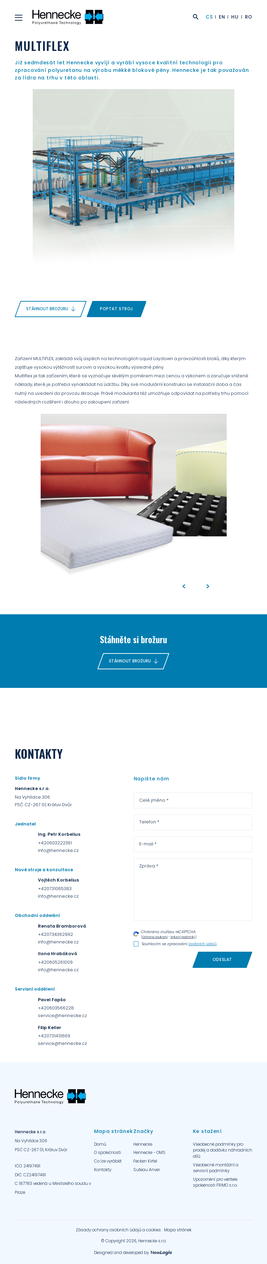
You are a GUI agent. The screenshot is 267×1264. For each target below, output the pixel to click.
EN (222, 17)
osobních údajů (202, 944)
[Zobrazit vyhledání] (195, 17)
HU (234, 17)
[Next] (208, 587)
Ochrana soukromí (155, 937)
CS (209, 17)
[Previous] (184, 587)
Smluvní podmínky (183, 937)
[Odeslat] (222, 960)
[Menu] (18, 17)
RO (248, 17)
